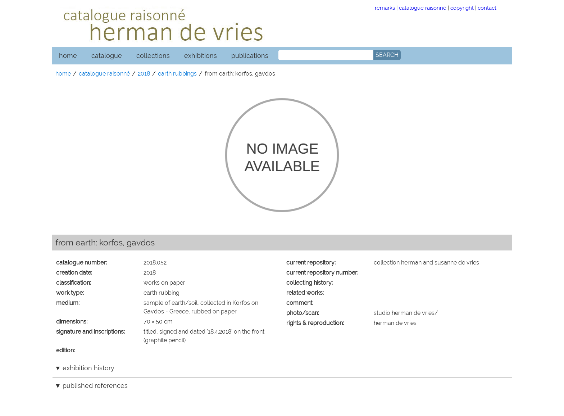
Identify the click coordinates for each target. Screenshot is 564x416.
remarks (385, 8)
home (68, 55)
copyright (462, 8)
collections (153, 55)
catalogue (106, 55)
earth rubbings (177, 73)
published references (95, 385)
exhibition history (88, 368)
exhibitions (200, 55)
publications (249, 55)
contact (487, 8)
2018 (144, 73)
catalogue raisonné (422, 8)
